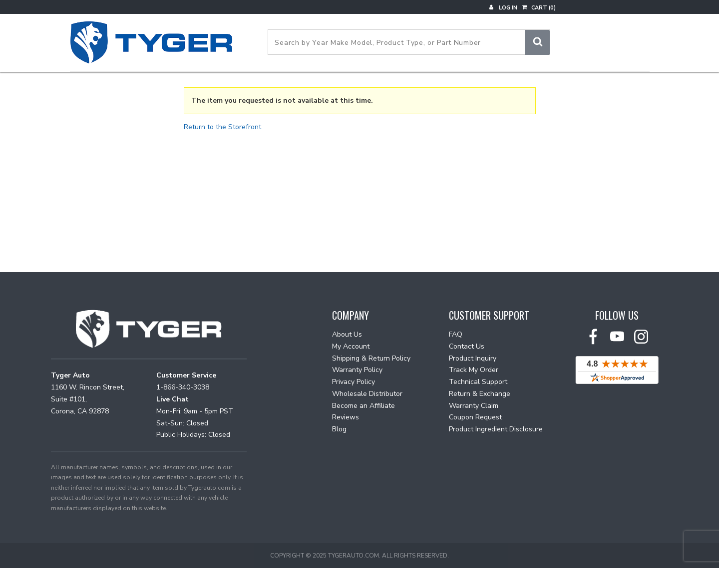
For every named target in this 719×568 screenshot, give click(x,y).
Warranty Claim (473, 405)
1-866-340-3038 (182, 387)
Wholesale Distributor (367, 393)
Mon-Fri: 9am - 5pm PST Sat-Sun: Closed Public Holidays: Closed (194, 423)
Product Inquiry (472, 358)
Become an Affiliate (363, 405)
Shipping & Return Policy (371, 358)
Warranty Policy (357, 370)
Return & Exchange (479, 393)
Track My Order (473, 370)
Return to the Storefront (222, 127)
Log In (503, 7)
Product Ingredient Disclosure (496, 429)
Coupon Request (475, 417)
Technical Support (478, 381)
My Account (350, 346)
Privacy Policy (353, 381)
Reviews (345, 417)
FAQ (455, 334)
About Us (347, 334)
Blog (339, 429)
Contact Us (466, 346)
